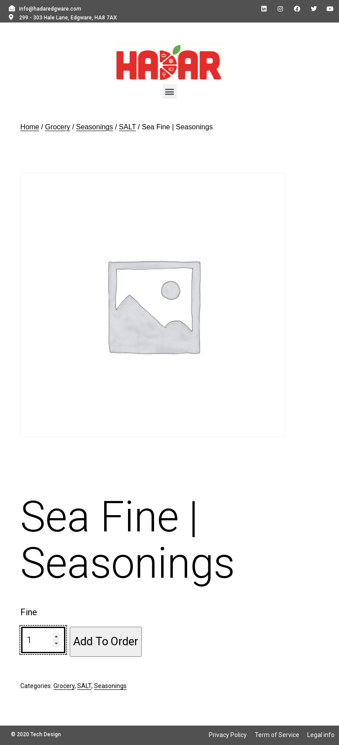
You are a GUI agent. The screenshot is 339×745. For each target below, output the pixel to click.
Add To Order (105, 641)
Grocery (57, 127)
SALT (127, 127)
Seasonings (94, 127)
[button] (169, 91)
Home (29, 127)
